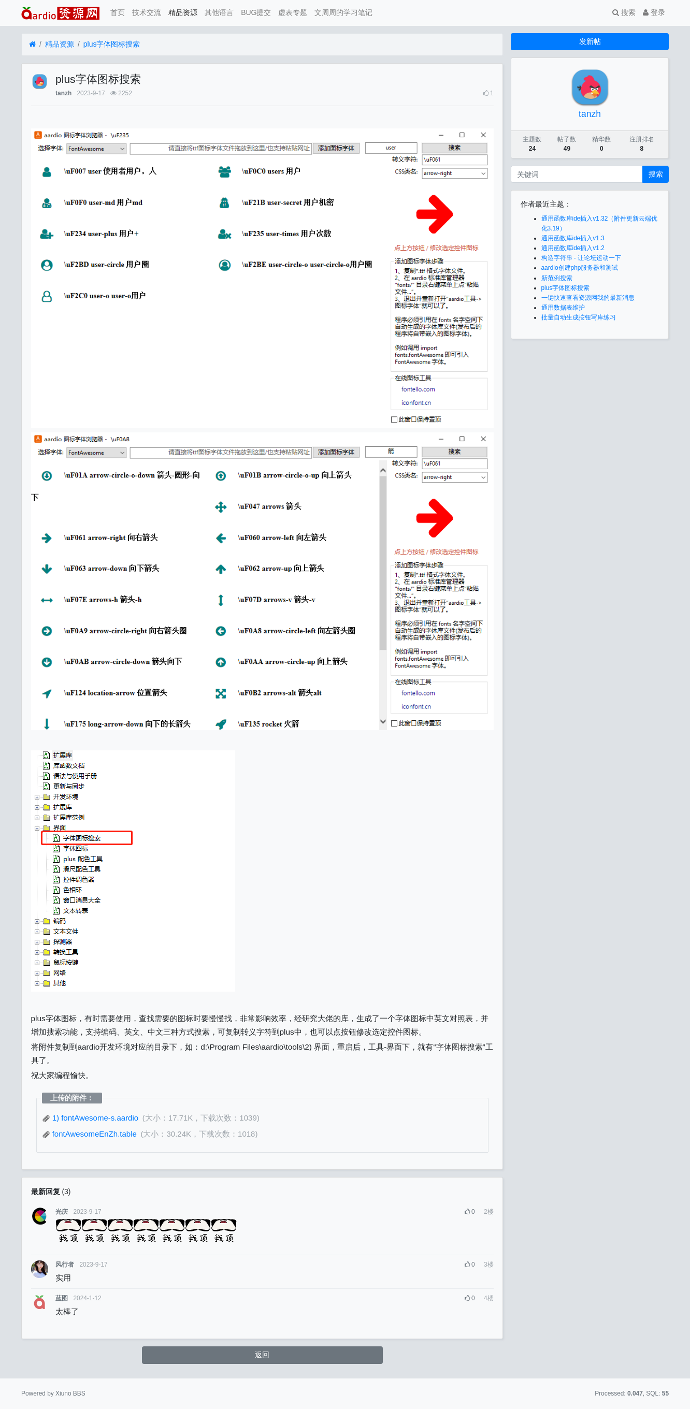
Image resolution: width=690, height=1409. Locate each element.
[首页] (32, 44)
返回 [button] (262, 1354)
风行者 (64, 1264)
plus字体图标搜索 (111, 44)
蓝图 (61, 1298)
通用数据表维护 (563, 307)
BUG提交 (256, 12)
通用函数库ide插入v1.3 (573, 238)
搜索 (624, 12)
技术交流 (146, 12)
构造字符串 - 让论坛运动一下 (581, 258)
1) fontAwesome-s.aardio (91, 1117)
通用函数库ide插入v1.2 (573, 248)
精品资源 (182, 12)
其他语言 (219, 12)
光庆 (61, 1211)
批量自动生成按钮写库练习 (578, 317)
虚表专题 (292, 12)
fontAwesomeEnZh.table (90, 1133)
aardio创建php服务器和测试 (580, 267)
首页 (117, 12)
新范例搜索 (556, 278)
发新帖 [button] (590, 41)
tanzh (63, 93)
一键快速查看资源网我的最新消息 (588, 297)
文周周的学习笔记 (343, 12)
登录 (654, 12)
